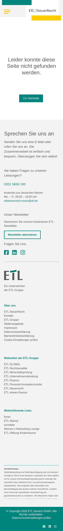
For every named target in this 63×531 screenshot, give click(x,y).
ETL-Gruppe (11, 319)
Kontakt (8, 315)
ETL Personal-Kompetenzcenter (23, 384)
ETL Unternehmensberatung (21, 376)
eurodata (9, 424)
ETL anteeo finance (15, 392)
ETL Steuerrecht (14, 388)
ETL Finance (11, 380)
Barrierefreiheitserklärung (19, 335)
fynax (7, 416)
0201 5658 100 (15, 184)
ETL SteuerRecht (14, 311)
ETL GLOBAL (12, 364)
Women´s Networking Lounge (21, 428)
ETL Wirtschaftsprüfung (18, 372)
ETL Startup (11, 420)
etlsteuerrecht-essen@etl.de (21, 200)
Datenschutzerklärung (17, 331)
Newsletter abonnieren (22, 234)
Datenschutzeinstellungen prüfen (31, 517)
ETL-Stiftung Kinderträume (20, 432)
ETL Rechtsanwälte (15, 368)
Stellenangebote (14, 323)
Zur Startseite (31, 98)
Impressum (10, 327)
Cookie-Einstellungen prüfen (21, 340)
